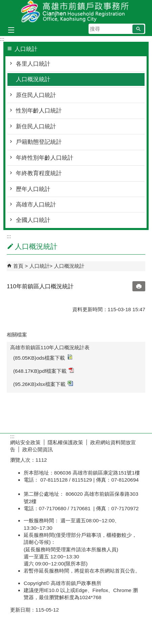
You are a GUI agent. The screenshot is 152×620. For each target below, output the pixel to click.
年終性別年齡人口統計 (44, 158)
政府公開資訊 (37, 449)
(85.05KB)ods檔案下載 (42, 357)
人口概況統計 (33, 79)
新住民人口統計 (36, 126)
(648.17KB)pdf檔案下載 (43, 370)
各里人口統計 (33, 64)
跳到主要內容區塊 (3, 3)
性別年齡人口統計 (39, 110)
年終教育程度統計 (39, 173)
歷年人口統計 (33, 189)
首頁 (18, 266)
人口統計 (39, 266)
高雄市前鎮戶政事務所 (76, 11)
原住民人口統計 (36, 95)
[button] (138, 29)
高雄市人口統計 (36, 204)
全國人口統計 (33, 220)
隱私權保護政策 (65, 442)
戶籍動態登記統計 (39, 142)
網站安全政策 (25, 442)
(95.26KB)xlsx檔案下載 (43, 384)
